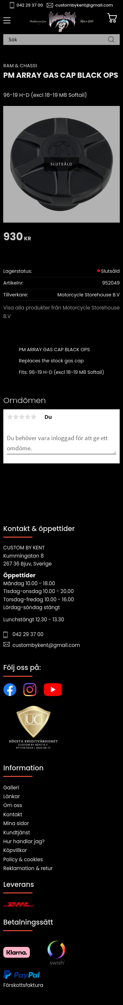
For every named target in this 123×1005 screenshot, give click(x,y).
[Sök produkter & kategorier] (58, 40)
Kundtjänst (16, 832)
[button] (5, 23)
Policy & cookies (23, 859)
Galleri (11, 787)
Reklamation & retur (27, 868)
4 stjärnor (28, 417)
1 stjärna (10, 417)
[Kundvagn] (112, 18)
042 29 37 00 (30, 5)
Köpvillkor (15, 850)
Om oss (12, 805)
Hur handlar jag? (24, 841)
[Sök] (111, 40)
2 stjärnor (16, 417)
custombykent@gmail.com (84, 5)
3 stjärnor (22, 417)
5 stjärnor (33, 417)
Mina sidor (16, 823)
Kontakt (12, 814)
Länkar (11, 796)
